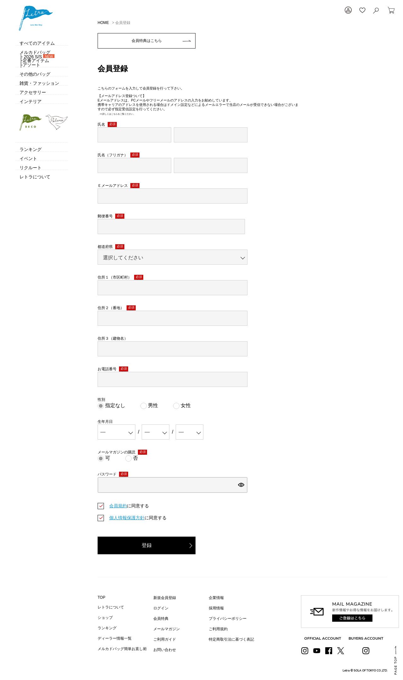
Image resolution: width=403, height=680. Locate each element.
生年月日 (105, 421)
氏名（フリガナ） (118, 155)
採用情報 (216, 608)
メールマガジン (166, 629)
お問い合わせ (164, 650)
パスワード (113, 474)
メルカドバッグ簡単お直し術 (122, 649)
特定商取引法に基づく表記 (231, 639)
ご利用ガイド (164, 639)
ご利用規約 (218, 629)
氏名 (107, 124)
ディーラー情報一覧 (115, 638)
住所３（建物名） (113, 338)
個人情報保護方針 (127, 517)
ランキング (107, 628)
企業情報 (216, 598)
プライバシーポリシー (228, 618)
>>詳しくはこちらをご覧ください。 (116, 114)
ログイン (160, 608)
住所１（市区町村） (120, 277)
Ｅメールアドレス (118, 185)
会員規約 (118, 505)
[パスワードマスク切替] (241, 485)
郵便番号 (111, 216)
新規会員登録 (164, 598)
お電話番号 (113, 369)
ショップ (105, 617)
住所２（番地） (117, 308)
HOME (103, 22)
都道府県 (111, 247)
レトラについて (111, 607)
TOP (101, 597)
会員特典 (160, 618)
